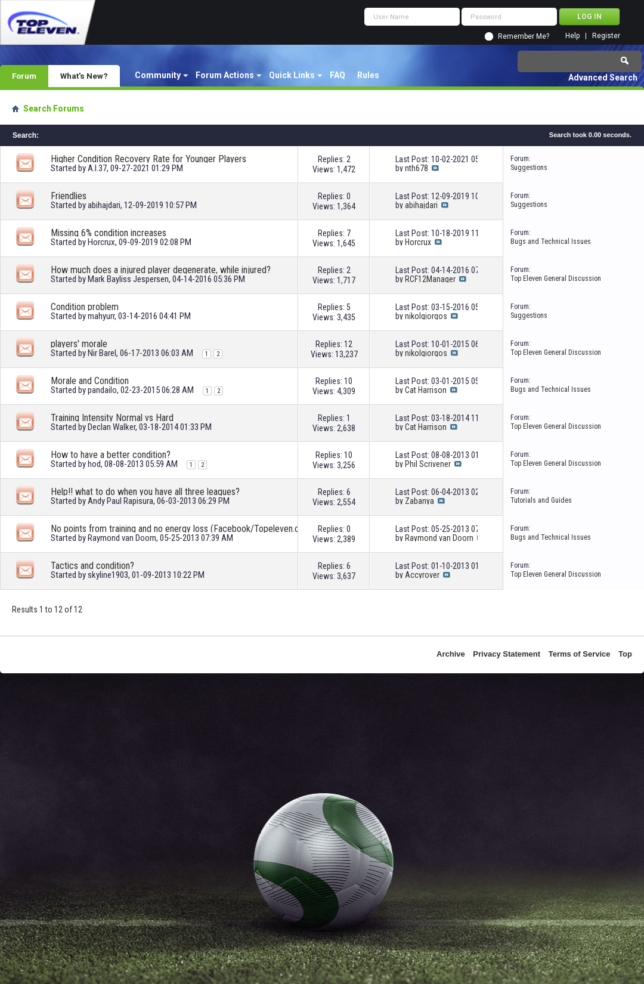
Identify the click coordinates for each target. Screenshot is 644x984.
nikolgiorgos (426, 316)
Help (572, 36)
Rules (368, 75)
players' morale (79, 343)
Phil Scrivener (428, 464)
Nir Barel (102, 353)
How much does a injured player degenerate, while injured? (161, 270)
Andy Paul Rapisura (120, 501)
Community (158, 75)
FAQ (337, 75)
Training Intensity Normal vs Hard (112, 417)
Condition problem (85, 306)
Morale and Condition (90, 380)
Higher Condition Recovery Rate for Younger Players (148, 159)
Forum (24, 76)
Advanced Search (602, 77)
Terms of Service (580, 653)
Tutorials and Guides (541, 500)
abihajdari (104, 205)
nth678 (416, 168)
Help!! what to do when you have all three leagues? (145, 491)
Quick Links (292, 75)
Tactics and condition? (92, 565)
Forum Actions (225, 75)
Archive (450, 653)
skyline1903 (108, 575)
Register (606, 36)
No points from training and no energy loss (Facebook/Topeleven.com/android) (185, 528)
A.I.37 (97, 168)
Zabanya (419, 501)
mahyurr (101, 316)
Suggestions (528, 167)
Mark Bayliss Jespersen (128, 279)
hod (94, 464)
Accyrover (422, 575)
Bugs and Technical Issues (550, 241)
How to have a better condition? (111, 454)
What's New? (84, 76)
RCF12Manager (430, 279)
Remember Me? (523, 36)
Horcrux (101, 242)
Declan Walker (111, 427)
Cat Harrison (426, 390)
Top (625, 653)
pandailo (102, 390)
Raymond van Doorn (122, 538)
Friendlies (68, 196)
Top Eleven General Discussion (555, 278)
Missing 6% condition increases (108, 233)
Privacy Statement (506, 653)
